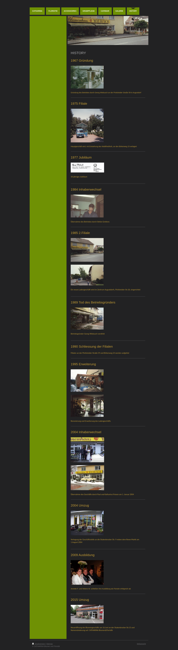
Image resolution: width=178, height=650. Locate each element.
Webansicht (141, 644)
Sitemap (49, 644)
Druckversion (38, 644)
